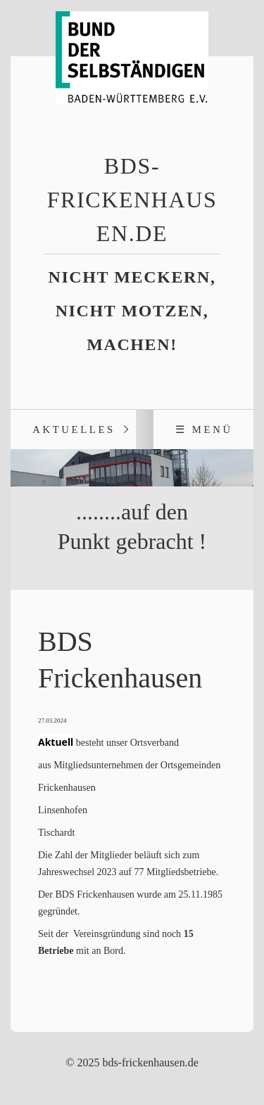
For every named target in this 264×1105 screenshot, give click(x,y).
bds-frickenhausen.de (132, 199)
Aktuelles (73, 429)
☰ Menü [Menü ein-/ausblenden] (204, 429)
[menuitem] (73, 429)
